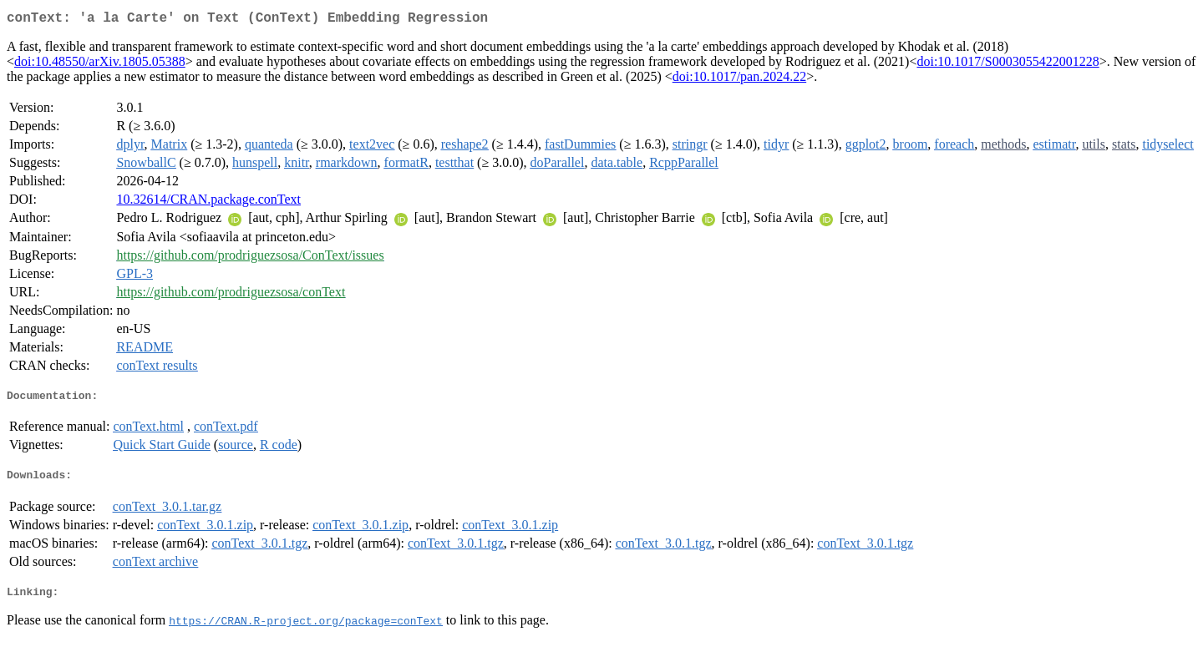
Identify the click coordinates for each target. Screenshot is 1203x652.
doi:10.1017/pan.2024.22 (739, 80)
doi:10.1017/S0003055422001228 (1007, 65)
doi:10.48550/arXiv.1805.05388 (99, 65)
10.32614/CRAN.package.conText (208, 202)
